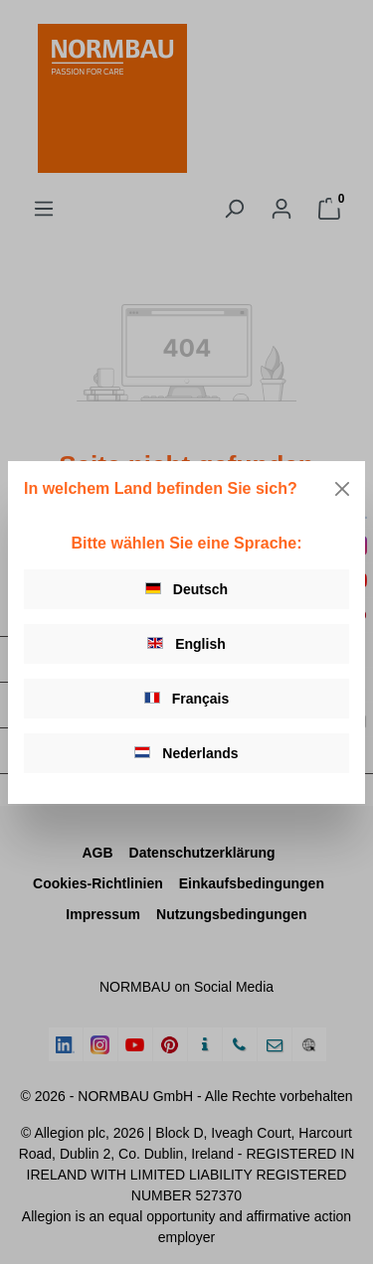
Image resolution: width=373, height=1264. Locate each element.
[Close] (342, 489)
